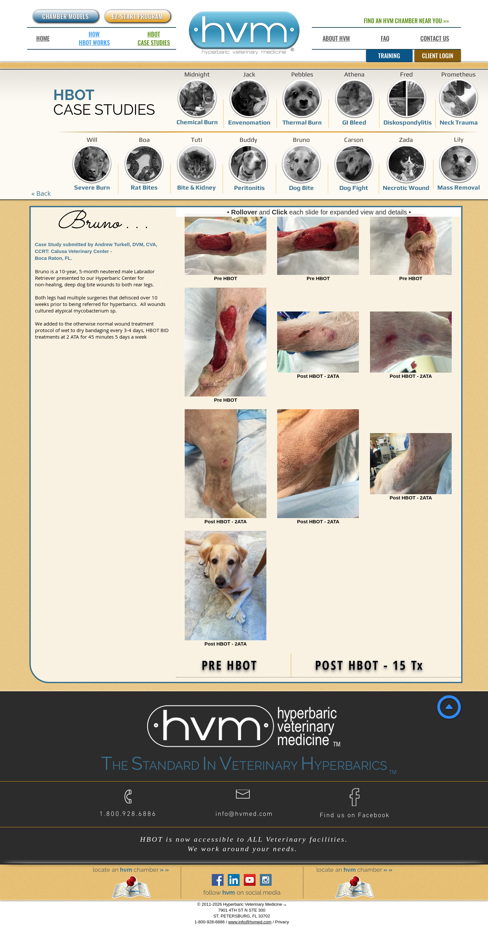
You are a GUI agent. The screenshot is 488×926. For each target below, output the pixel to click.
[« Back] (41, 193)
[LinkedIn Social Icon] (234, 880)
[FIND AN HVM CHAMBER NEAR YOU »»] (406, 20)
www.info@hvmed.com (249, 921)
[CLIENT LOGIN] (437, 55)
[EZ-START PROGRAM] (137, 16)
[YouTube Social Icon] (250, 880)
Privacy (282, 921)
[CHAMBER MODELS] (65, 16)
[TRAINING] (389, 55)
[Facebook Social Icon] (218, 880)
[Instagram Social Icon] (266, 880)
